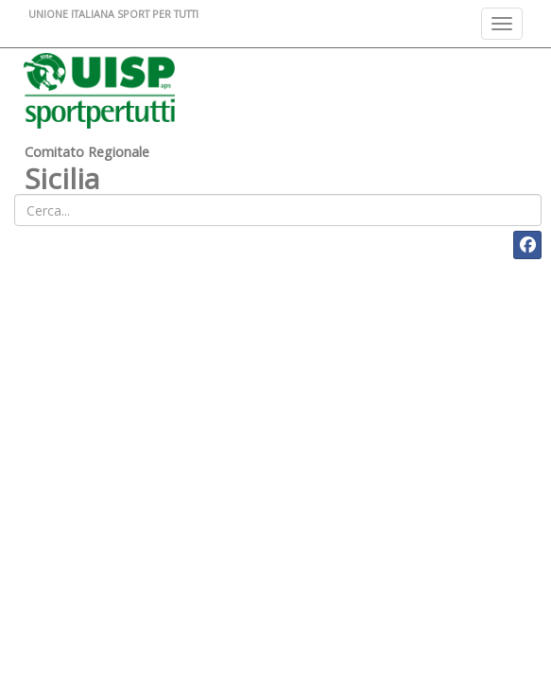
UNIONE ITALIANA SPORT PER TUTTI (113, 14)
